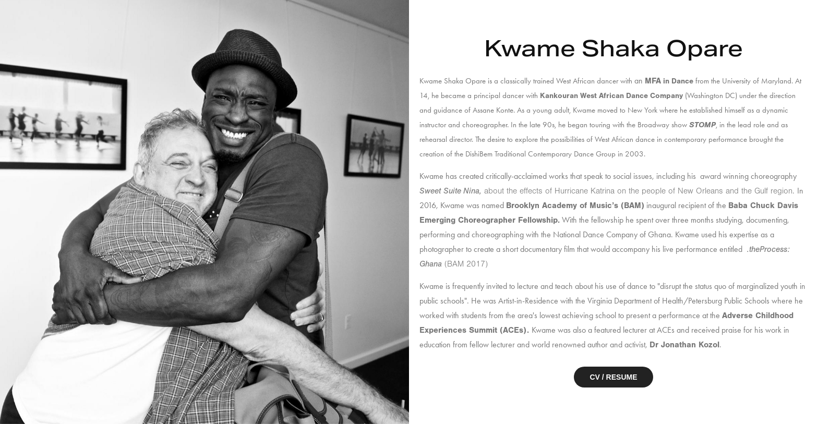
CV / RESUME (613, 377)
